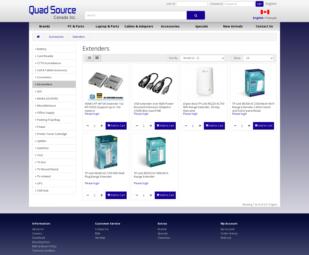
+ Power (40, 127)
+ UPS (38, 183)
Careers (37, 233)
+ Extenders (43, 84)
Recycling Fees (41, 242)
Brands (44, 26)
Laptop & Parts (107, 26)
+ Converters (43, 77)
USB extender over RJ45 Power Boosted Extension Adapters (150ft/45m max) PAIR (154, 107)
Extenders (79, 37)
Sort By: (173, 58)
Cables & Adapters (138, 26)
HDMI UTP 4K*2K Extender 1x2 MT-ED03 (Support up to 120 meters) (104, 107)
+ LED (38, 91)
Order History (229, 233)
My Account (228, 229)
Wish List (226, 238)
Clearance (164, 238)
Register (271, 4)
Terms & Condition (43, 250)
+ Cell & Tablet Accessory (51, 70)
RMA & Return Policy (44, 246)
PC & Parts (76, 26)
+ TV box (40, 162)
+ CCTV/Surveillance (48, 63)
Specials (201, 26)
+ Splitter (40, 141)
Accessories (170, 26)
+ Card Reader (44, 56)
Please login (92, 114)
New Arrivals (233, 26)
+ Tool (39, 155)
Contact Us (264, 26)
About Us (38, 229)
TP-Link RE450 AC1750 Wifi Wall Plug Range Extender (104, 175)
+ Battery (41, 49)
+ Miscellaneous (45, 105)
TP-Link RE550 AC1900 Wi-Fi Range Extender (151, 175)
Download (38, 238)
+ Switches (42, 148)
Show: (237, 58)
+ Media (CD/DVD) (46, 98)
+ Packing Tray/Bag (47, 120)
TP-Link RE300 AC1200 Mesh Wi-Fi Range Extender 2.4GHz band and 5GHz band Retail (253, 107)
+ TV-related (43, 176)
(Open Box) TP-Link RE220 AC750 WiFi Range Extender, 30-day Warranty (203, 107)
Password (217, 4)
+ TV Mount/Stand (46, 169)
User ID (170, 4)
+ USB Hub (41, 190)
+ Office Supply (45, 113)
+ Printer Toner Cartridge (51, 134)
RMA (97, 233)
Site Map (100, 238)
